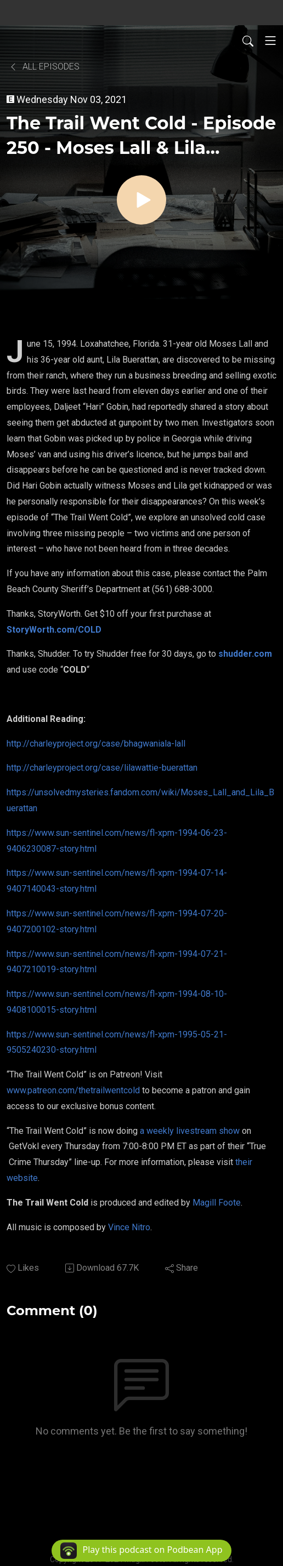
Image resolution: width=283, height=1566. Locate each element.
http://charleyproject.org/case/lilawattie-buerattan (102, 767)
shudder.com (245, 654)
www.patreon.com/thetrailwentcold (73, 1090)
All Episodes (44, 66)
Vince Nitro (129, 1227)
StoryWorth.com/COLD (54, 629)
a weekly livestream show (190, 1131)
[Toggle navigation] (270, 40)
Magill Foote (217, 1202)
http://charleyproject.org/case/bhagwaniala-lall (96, 743)
